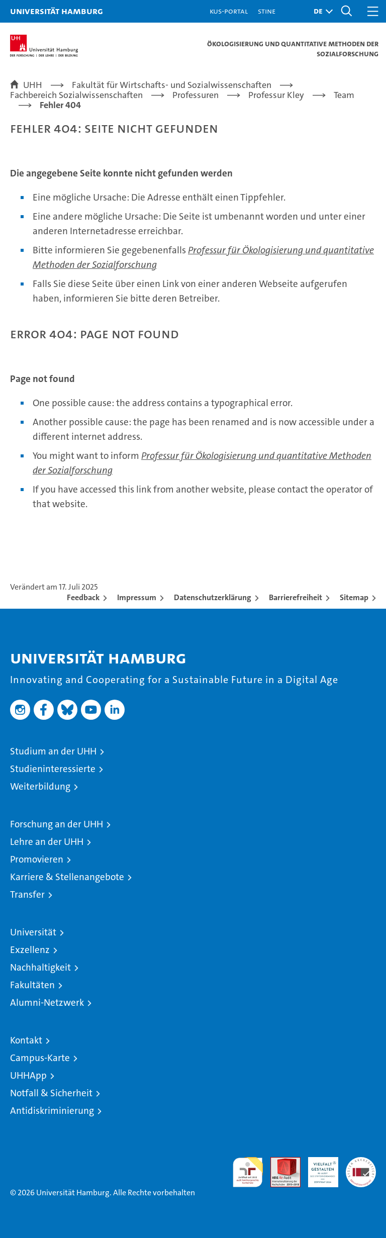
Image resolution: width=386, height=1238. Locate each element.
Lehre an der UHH (46, 841)
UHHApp (28, 1075)
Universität (33, 932)
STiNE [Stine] (266, 11)
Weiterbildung (40, 786)
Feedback (83, 597)
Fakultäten (32, 985)
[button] (320, 11)
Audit (280, 1162)
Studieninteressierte (52, 769)
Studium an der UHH (53, 751)
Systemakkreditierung (361, 1162)
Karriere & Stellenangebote (67, 877)
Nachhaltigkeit (40, 967)
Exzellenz (30, 949)
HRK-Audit (317, 1167)
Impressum (136, 597)
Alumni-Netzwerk (47, 1002)
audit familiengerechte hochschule (248, 1172)
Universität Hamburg (56, 11)
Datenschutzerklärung (212, 597)
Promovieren (36, 859)
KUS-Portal (229, 11)
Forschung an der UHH (56, 824)
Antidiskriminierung (52, 1110)
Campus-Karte (40, 1058)
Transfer (27, 894)
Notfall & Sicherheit (51, 1093)
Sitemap (354, 597)
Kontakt (26, 1040)
